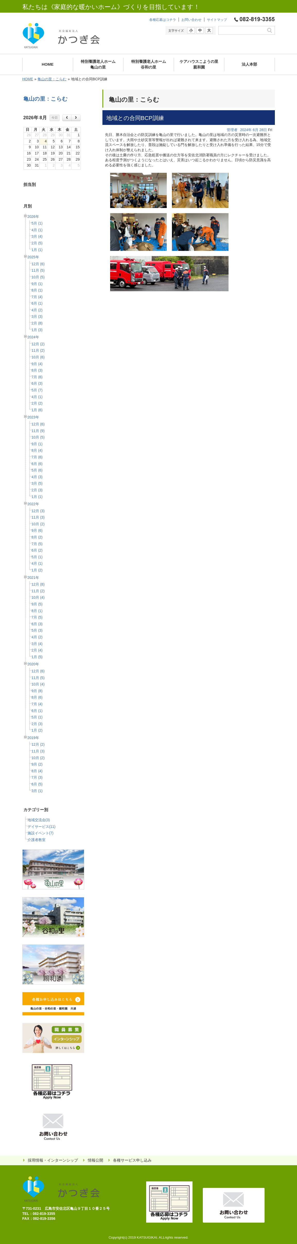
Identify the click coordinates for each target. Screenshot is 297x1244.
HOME (27, 79)
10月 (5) (38, 277)
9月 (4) (37, 364)
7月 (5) (37, 544)
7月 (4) (37, 297)
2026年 (33, 217)
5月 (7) (37, 390)
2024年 (33, 337)
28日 (263, 130)
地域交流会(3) (39, 820)
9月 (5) (37, 604)
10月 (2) (38, 524)
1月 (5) (37, 657)
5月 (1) (37, 223)
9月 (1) (37, 284)
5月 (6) (37, 470)
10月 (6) (38, 357)
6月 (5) (37, 784)
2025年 (33, 257)
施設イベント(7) (41, 833)
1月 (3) (37, 330)
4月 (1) (37, 230)
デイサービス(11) (42, 827)
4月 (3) (37, 477)
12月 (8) (38, 584)
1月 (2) (37, 570)
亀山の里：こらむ (52, 79)
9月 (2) (37, 764)
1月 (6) (37, 410)
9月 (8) (37, 691)
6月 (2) (37, 550)
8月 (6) (37, 697)
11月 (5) (38, 270)
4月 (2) (37, 310)
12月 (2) (38, 344)
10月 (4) (38, 597)
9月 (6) (37, 530)
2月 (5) (37, 243)
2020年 (33, 664)
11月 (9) (38, 431)
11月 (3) (38, 517)
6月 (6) (37, 464)
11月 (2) (38, 350)
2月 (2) (37, 403)
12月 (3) (38, 511)
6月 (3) (37, 383)
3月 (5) (37, 483)
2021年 (33, 578)
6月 (255, 130)
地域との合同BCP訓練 (135, 118)
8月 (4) (37, 450)
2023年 (33, 417)
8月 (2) (37, 537)
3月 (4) (37, 236)
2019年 (33, 738)
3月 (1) (37, 791)
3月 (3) (37, 316)
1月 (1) (37, 250)
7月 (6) (37, 377)
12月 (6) (38, 264)
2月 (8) (37, 323)
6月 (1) (37, 303)
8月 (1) (37, 290)
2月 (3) (37, 490)
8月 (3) (37, 370)
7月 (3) (37, 777)
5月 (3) (37, 630)
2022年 (33, 504)
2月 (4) (37, 650)
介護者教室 (37, 840)
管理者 (232, 130)
